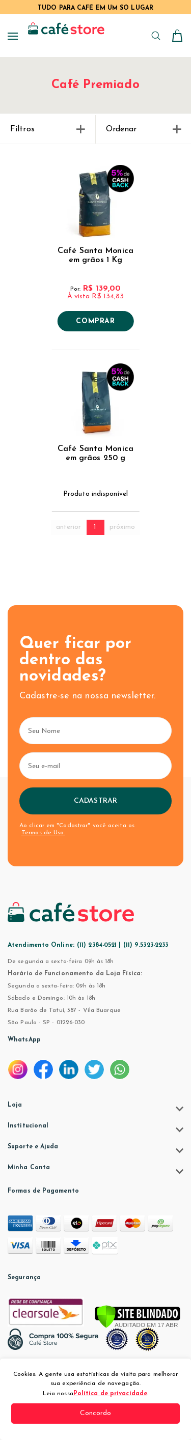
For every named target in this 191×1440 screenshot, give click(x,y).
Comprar (95, 321)
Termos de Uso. (43, 833)
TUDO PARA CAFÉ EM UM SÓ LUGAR (95, 8)
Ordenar (143, 129)
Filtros (47, 129)
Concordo (96, 1413)
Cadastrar (95, 801)
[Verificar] (137, 1317)
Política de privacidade (110, 1394)
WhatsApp (24, 1040)
